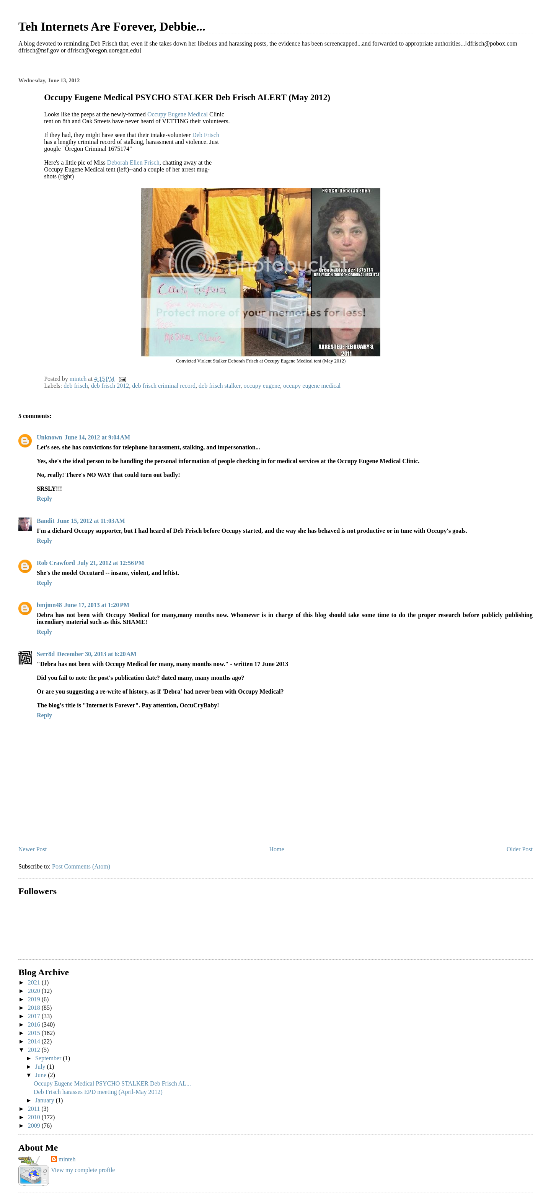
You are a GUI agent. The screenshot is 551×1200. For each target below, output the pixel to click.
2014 (35, 1041)
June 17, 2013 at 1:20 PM (96, 605)
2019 (35, 999)
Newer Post (32, 849)
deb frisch (76, 385)
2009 (35, 1125)
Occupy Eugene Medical (177, 114)
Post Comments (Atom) (81, 866)
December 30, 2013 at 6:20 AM (96, 654)
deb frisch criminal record (164, 385)
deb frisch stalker (220, 385)
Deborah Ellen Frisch (133, 162)
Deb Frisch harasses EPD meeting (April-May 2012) (98, 1092)
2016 (35, 1024)
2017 (35, 1016)
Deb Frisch (205, 135)
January (45, 1100)
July (41, 1066)
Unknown (49, 437)
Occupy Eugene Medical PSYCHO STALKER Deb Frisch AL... (112, 1083)
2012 (35, 1050)
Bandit (45, 521)
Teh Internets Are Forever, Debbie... (111, 26)
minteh (67, 1159)
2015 (35, 1033)
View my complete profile (83, 1170)
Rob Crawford (56, 563)
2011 (34, 1108)
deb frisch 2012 (110, 385)
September (49, 1058)
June (41, 1075)
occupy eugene (262, 385)
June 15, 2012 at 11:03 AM (91, 521)
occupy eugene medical (312, 385)
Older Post (520, 849)
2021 (35, 982)
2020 (35, 991)
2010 (35, 1117)
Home (276, 849)
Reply (44, 498)
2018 (35, 1007)
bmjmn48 (49, 605)
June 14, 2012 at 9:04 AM (97, 437)
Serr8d (46, 654)
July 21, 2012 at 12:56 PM (110, 563)
